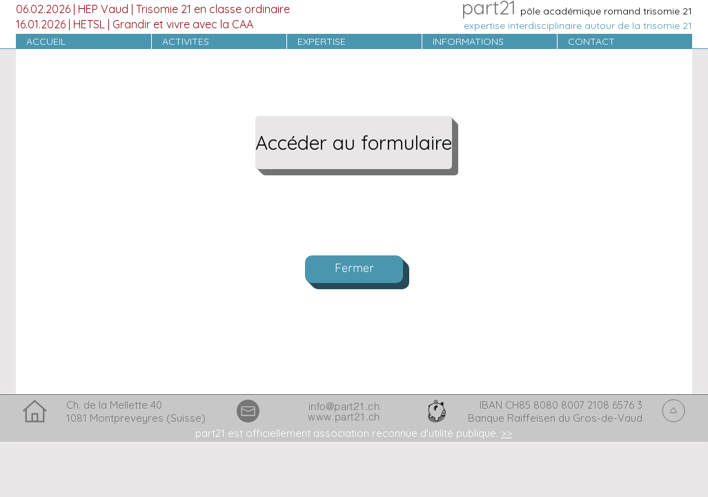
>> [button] (506, 433)
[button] (218, 41)
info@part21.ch (344, 406)
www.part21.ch (344, 416)
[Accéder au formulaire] (353, 142)
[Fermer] (354, 269)
